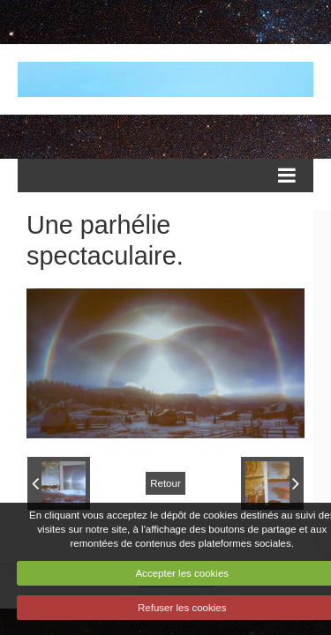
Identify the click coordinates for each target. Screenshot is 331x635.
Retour (165, 483)
